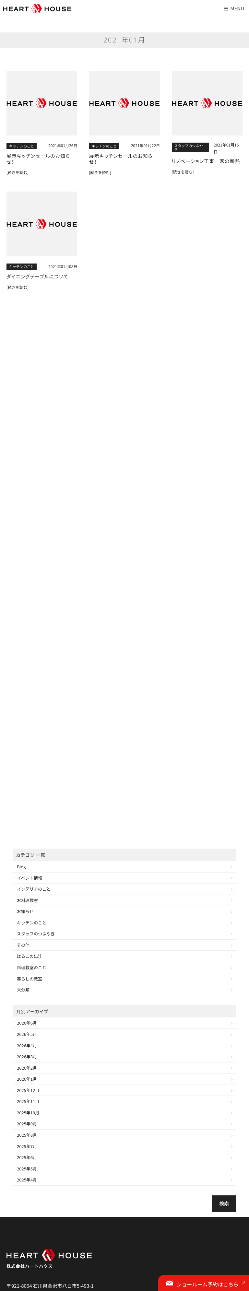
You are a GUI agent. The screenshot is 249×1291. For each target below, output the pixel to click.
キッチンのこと (21, 145)
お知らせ (25, 911)
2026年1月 (27, 1079)
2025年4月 (27, 1180)
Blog (21, 866)
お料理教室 (27, 900)
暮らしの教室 (29, 979)
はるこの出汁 (29, 956)
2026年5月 (27, 1034)
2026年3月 (27, 1056)
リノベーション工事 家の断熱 (206, 161)
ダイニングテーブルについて (37, 276)
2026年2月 (27, 1068)
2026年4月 (27, 1045)
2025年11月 (28, 1101)
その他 (23, 945)
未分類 (23, 990)
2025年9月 (27, 1124)
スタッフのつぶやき (188, 147)
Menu (233, 8)
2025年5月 (27, 1169)
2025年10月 (28, 1112)
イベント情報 (29, 878)
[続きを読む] (17, 172)
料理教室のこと (31, 967)
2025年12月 (28, 1090)
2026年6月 (27, 1023)
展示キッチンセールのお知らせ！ (38, 159)
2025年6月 (27, 1157)
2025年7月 (27, 1146)
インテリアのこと (34, 889)
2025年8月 (27, 1135)
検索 (224, 1203)
